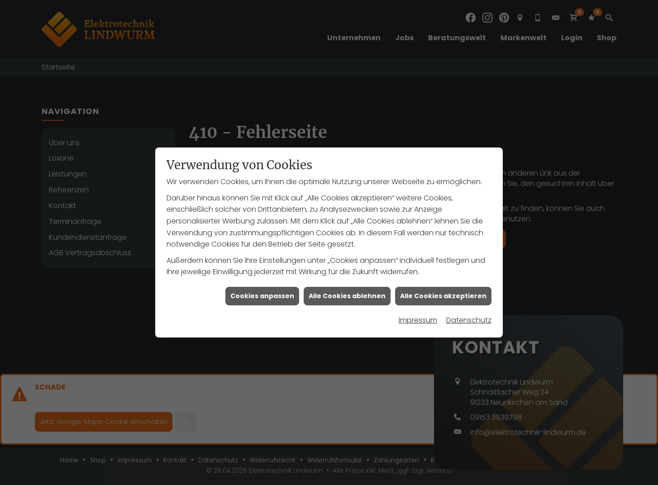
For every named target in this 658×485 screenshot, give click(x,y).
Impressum (418, 317)
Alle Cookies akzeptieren (443, 292)
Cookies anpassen (262, 292)
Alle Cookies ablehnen (347, 292)
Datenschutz (468, 317)
